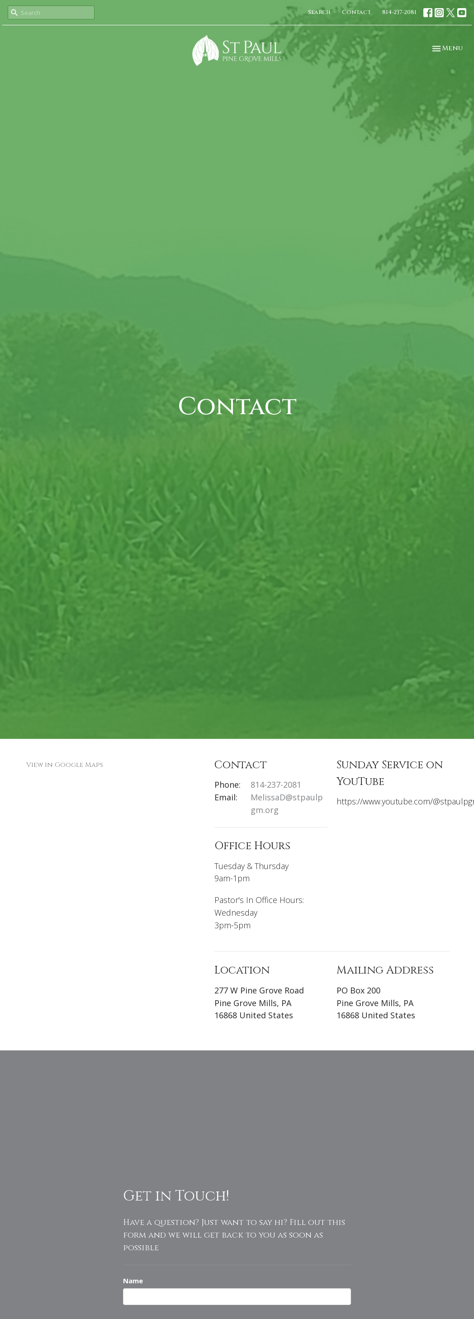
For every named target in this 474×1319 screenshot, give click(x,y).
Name (133, 1280)
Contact (356, 12)
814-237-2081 (399, 12)
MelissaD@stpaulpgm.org (287, 803)
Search (319, 12)
